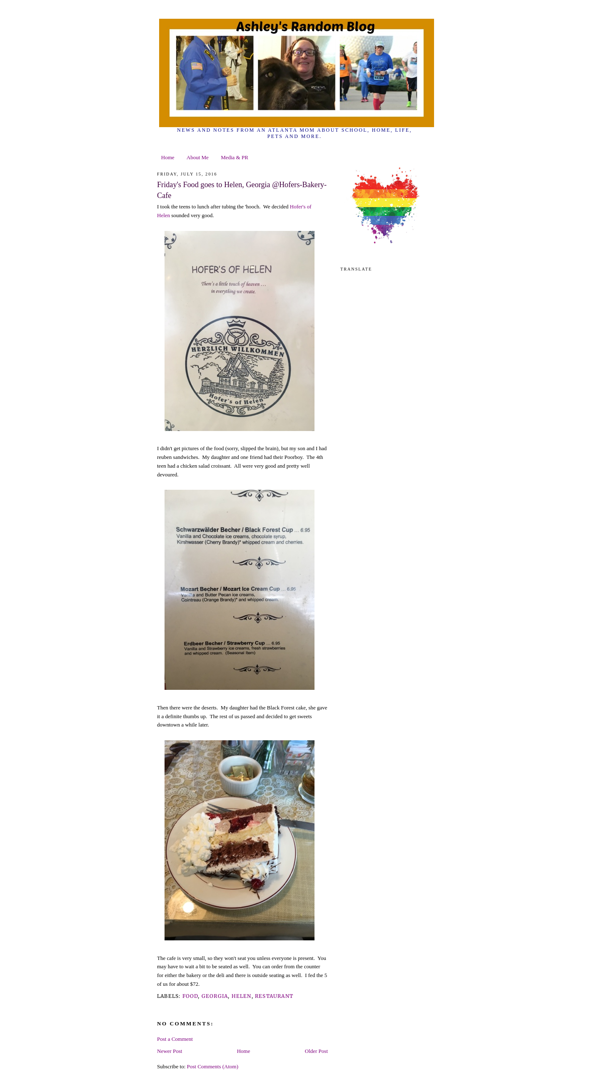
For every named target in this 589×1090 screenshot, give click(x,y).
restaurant (274, 996)
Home (168, 157)
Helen (242, 996)
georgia (215, 996)
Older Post (316, 1051)
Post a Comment (175, 1039)
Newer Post (169, 1051)
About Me (198, 157)
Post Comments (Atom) (213, 1066)
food (190, 996)
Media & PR (234, 157)
